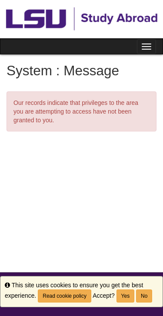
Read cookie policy (64, 296)
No (144, 296)
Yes (125, 296)
